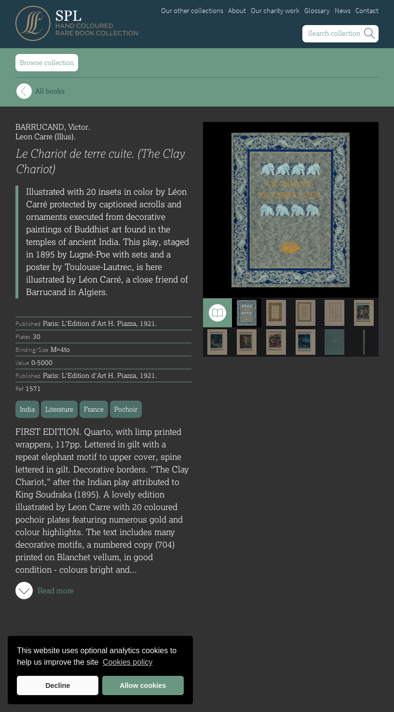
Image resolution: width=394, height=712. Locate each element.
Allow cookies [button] (143, 685)
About (237, 10)
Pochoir (125, 409)
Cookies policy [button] (127, 662)
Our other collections (192, 10)
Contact (367, 10)
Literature (59, 409)
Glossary (317, 10)
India (27, 409)
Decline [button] (57, 685)
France (94, 409)
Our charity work (275, 10)
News (343, 10)
